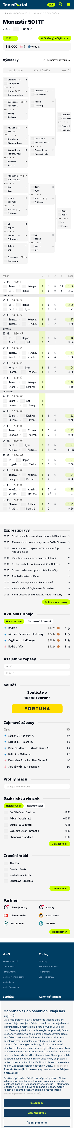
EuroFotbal (14, 923)
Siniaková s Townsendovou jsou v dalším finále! (39, 536)
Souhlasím (36, 1102)
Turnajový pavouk (56, 59)
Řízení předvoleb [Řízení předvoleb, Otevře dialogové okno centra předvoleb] (37, 1122)
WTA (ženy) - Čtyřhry (55, 38)
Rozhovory (44, 971)
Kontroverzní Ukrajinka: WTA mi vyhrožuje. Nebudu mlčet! (36, 550)
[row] (37, 286)
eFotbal (47, 923)
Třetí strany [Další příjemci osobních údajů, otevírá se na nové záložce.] (61, 1065)
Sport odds (49, 915)
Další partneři (59, 931)
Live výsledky (15, 907)
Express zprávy (46, 977)
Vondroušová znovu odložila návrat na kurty (37, 594)
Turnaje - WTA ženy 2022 (17, 13)
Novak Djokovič (10, 961)
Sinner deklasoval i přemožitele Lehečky (35, 570)
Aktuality (43, 961)
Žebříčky (9, 996)
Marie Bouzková (11, 987)
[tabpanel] (37, 637)
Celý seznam (60, 888)
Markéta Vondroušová (14, 977)
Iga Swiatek (8, 982)
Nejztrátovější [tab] (35, 805)
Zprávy (46, 907)
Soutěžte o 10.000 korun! (37, 695)
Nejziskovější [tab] (13, 805)
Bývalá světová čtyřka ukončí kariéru (33, 588)
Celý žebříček (59, 843)
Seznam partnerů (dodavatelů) (22, 1093)
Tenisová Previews (48, 966)
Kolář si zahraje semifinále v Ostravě (32, 582)
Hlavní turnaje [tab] (14, 621)
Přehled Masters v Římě (25, 576)
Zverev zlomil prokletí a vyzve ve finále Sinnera (39, 542)
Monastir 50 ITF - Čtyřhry (46, 13)
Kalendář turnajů (50, 996)
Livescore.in (15, 915)
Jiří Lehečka (9, 966)
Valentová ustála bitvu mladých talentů (34, 557)
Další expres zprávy (56, 602)
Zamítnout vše (37, 1112)
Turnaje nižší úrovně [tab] (39, 621)
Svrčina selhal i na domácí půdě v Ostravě (36, 563)
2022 (10, 38)
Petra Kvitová (9, 971)
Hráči (6, 954)
